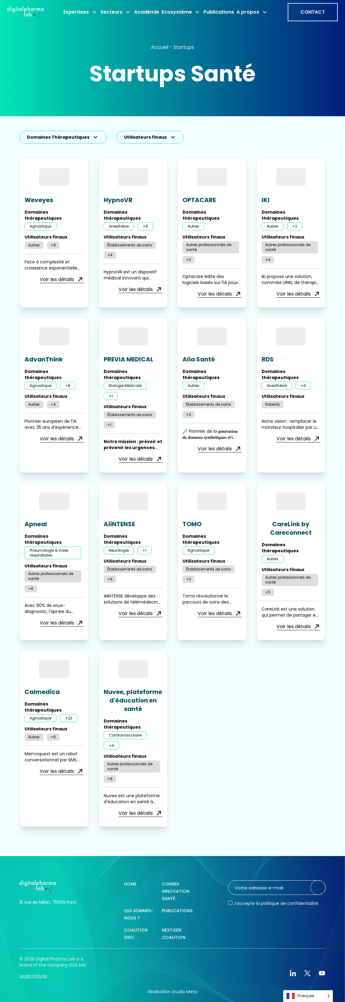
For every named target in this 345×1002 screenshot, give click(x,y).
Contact (312, 11)
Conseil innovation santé (175, 891)
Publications (177, 911)
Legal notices (33, 976)
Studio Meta (184, 992)
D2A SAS (77, 965)
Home (130, 884)
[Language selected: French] (308, 996)
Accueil (159, 47)
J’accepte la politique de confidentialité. (276, 903)
